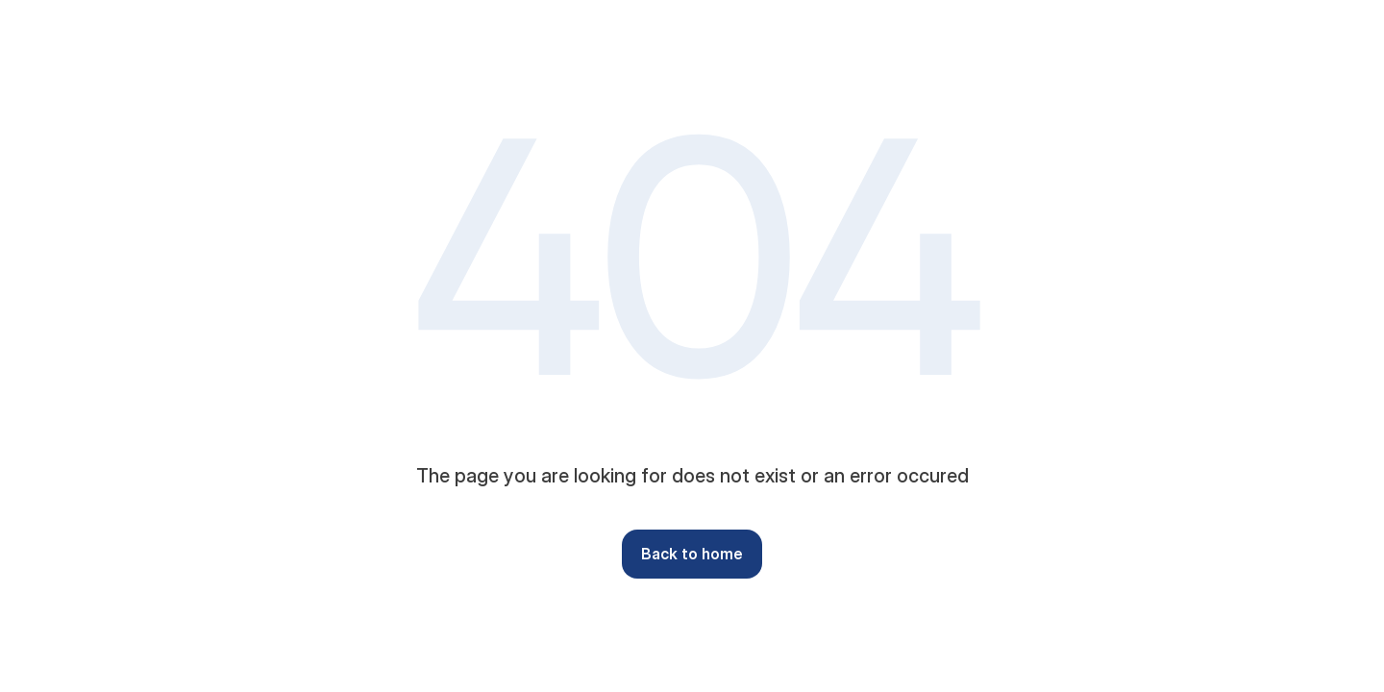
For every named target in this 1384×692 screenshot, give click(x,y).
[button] (692, 554)
